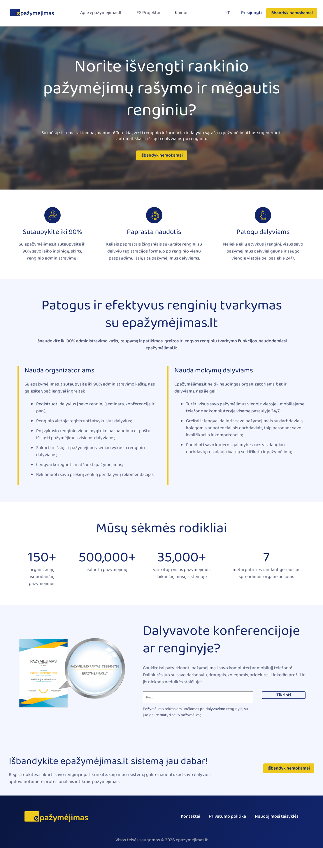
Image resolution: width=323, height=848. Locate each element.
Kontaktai (190, 816)
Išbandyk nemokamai (292, 13)
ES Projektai (148, 12)
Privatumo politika (227, 816)
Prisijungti (251, 12)
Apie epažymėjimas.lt (101, 12)
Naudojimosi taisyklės (277, 816)
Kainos (181, 12)
